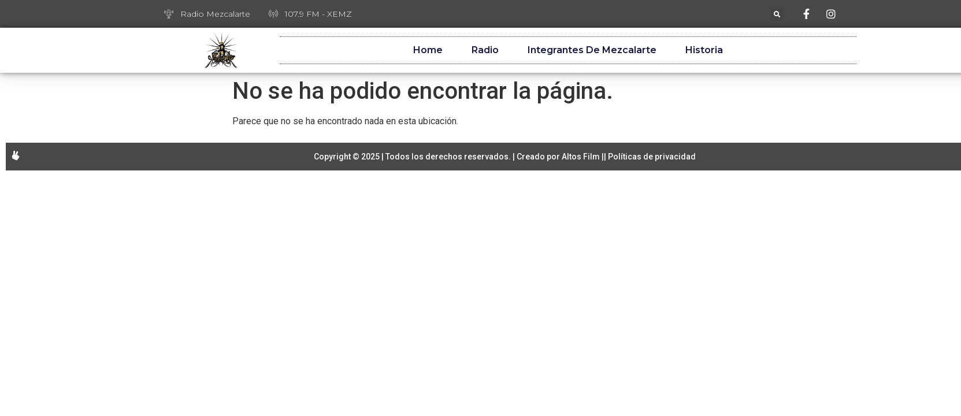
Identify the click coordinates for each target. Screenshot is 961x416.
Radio (485, 49)
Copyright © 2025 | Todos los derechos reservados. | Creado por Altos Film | (459, 156)
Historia (704, 49)
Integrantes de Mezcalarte (592, 49)
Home (428, 49)
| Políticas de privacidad (650, 156)
